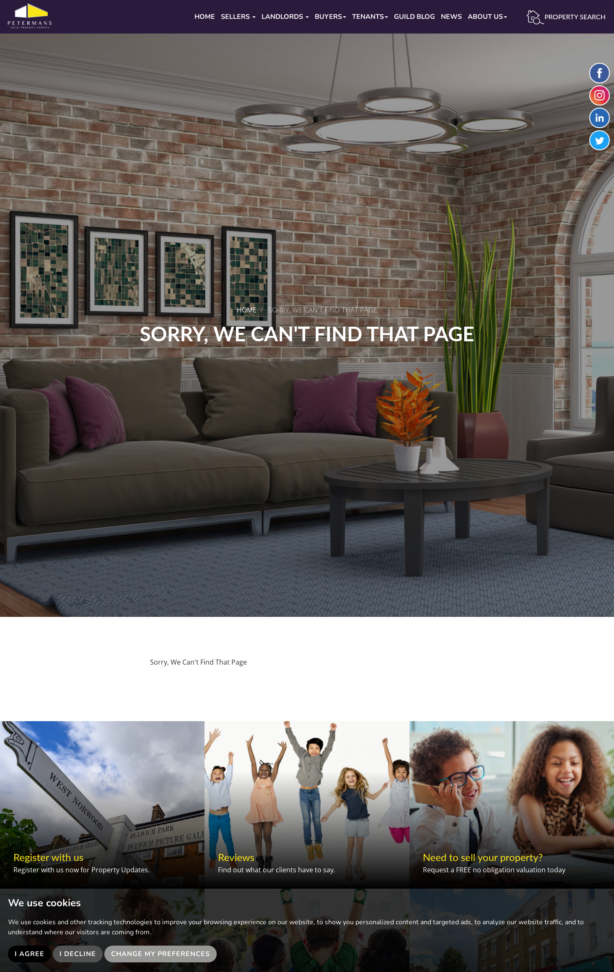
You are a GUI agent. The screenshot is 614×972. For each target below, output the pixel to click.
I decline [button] (78, 954)
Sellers (238, 16)
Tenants (370, 16)
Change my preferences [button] (160, 954)
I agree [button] (29, 954)
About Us (487, 16)
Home (204, 16)
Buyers (330, 16)
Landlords (285, 16)
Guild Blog (414, 16)
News (451, 16)
